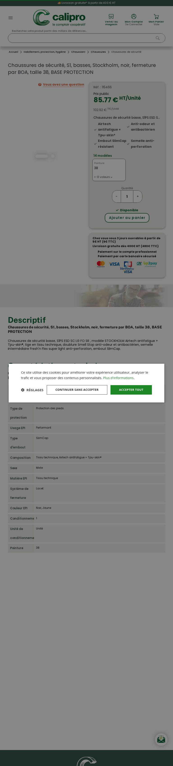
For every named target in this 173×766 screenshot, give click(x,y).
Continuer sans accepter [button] (73, 385)
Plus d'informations (118, 373)
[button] (32, 397)
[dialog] (86, 383)
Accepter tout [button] (130, 385)
